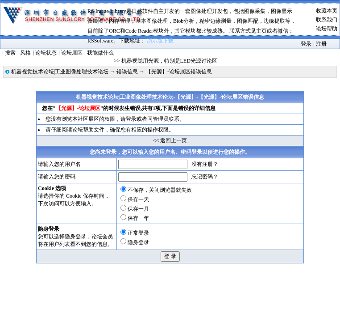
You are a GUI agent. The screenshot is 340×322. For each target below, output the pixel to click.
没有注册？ (204, 164)
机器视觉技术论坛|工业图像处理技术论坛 (59, 71)
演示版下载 (160, 41)
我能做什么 (100, 53)
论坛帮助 (326, 28)
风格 (25, 53)
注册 (321, 44)
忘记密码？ (204, 177)
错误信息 (127, 71)
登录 (306, 44)
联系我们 (326, 20)
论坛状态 (46, 53)
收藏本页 (326, 11)
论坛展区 (72, 53)
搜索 (10, 53)
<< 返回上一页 (170, 140)
